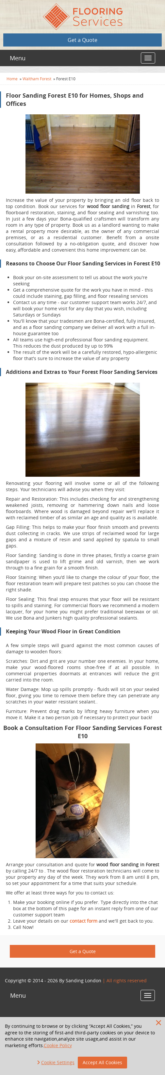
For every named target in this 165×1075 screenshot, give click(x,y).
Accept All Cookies (102, 1062)
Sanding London (83, 980)
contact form (83, 921)
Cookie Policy (58, 1045)
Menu (17, 58)
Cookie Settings (57, 1062)
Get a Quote (82, 40)
